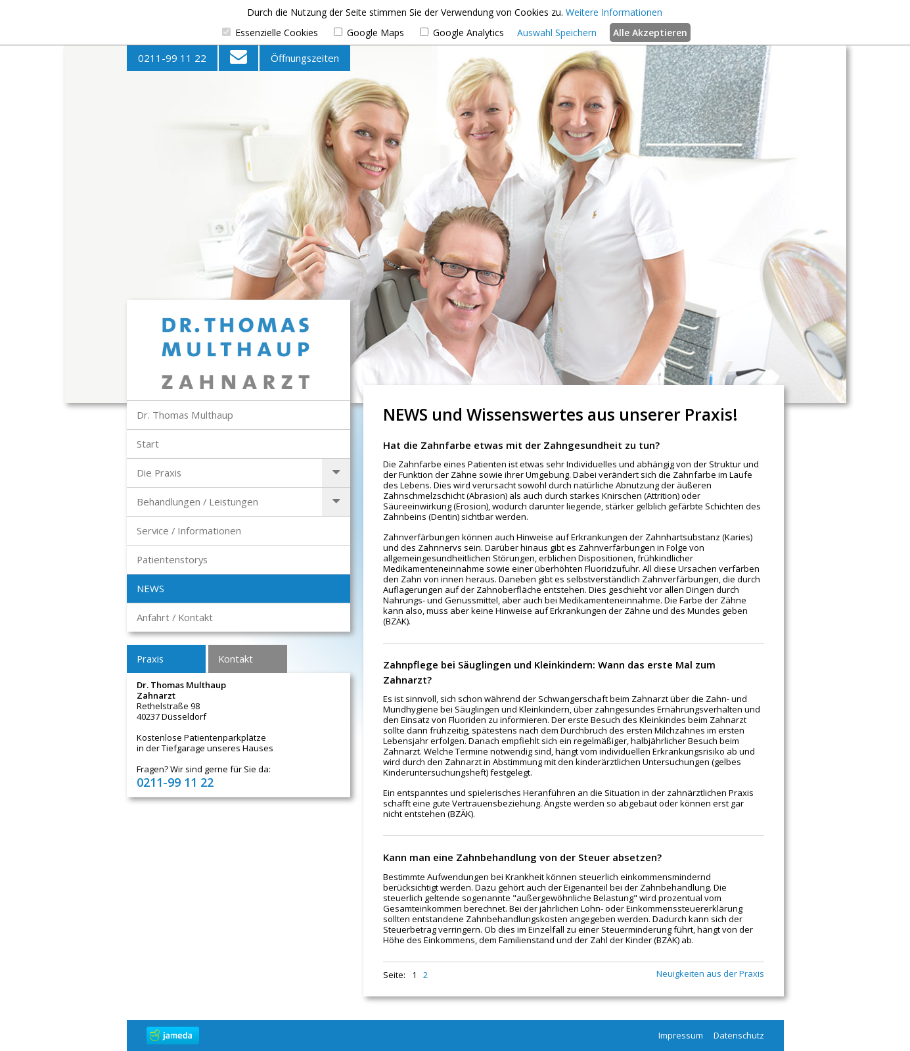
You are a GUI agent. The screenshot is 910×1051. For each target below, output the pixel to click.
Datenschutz (739, 1035)
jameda (173, 1035)
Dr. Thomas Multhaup (185, 414)
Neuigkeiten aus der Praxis (710, 973)
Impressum (680, 1035)
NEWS (150, 588)
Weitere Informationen (614, 12)
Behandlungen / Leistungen (197, 501)
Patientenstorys (172, 559)
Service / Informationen (189, 530)
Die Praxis (159, 472)
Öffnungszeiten (305, 57)
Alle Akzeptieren (650, 32)
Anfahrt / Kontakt (175, 617)
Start (148, 443)
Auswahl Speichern (557, 32)
